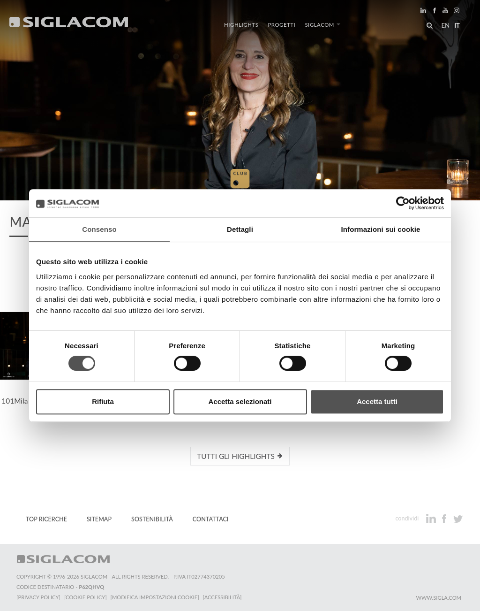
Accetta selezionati (239, 401)
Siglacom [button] (322, 25)
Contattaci (211, 519)
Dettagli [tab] (240, 229)
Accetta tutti (377, 401)
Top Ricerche (46, 519)
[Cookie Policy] (85, 597)
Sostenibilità (152, 519)
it (457, 25)
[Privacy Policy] (38, 597)
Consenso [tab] (99, 229)
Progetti (281, 25)
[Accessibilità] (222, 597)
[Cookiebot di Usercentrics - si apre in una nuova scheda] (403, 203)
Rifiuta (103, 401)
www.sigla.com (438, 598)
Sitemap (99, 519)
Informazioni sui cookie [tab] (380, 229)
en (445, 25)
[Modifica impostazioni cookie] (155, 597)
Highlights (241, 25)
